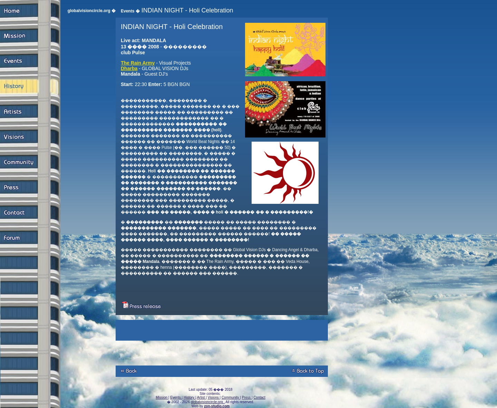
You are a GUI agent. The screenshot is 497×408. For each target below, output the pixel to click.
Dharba (129, 68)
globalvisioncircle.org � (92, 10)
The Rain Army (138, 63)
